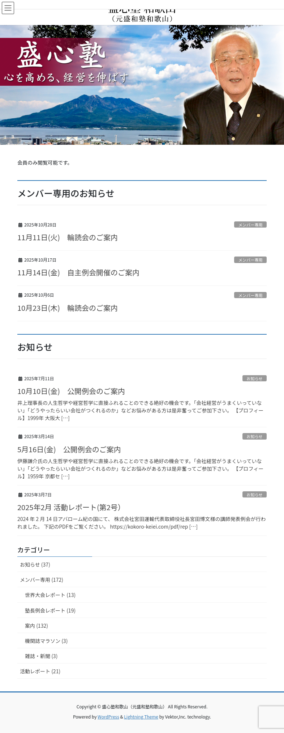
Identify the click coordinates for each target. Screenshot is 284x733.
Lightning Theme (141, 716)
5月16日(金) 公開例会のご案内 (69, 449)
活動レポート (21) (40, 671)
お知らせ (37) (35, 564)
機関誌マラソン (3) (46, 640)
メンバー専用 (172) (41, 579)
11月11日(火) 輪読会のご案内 (67, 237)
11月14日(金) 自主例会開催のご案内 (78, 272)
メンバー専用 (250, 225)
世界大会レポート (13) (50, 594)
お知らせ (254, 378)
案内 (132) (36, 625)
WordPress (108, 716)
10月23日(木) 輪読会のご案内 (67, 307)
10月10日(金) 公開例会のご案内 (71, 391)
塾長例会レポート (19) (50, 610)
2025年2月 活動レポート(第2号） (71, 507)
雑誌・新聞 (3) (41, 656)
